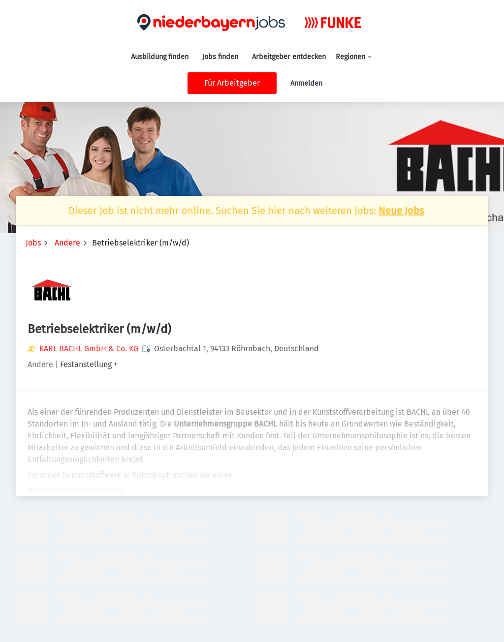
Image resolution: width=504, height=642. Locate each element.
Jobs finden (220, 57)
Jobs (33, 242)
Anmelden (306, 83)
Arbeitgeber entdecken (289, 57)
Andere (67, 242)
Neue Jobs (401, 210)
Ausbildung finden (160, 57)
